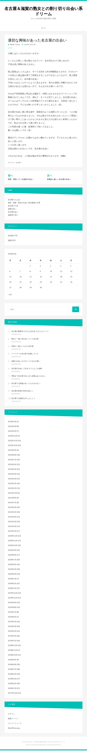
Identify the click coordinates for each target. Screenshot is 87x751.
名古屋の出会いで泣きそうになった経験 (26, 369)
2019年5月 (12, 622)
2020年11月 (12, 541)
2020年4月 (12, 575)
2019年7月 (12, 613)
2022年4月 (12, 475)
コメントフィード (15, 724)
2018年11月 (12, 651)
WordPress (57, 745)
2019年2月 (12, 636)
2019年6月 (12, 617)
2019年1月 (12, 641)
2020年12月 (12, 536)
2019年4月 (12, 627)
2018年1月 (12, 689)
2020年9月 (12, 551)
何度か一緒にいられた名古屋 (22, 347)
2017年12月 (12, 694)
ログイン (11, 714)
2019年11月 (12, 598)
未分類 (18, 162)
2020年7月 (12, 560)
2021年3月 (12, 522)
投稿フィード (13, 719)
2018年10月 (12, 656)
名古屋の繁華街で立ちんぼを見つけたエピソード (30, 332)
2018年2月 (12, 684)
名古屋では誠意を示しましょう (23, 399)
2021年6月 (12, 508)
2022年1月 (12, 489)
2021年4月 (12, 517)
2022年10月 (12, 446)
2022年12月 (12, 436)
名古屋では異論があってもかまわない (25, 384)
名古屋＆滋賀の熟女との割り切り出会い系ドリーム (43, 11)
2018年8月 (12, 665)
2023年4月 (12, 427)
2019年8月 (12, 608)
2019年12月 (12, 594)
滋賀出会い (12, 209)
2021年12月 (12, 494)
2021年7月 (12, 503)
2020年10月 (12, 546)
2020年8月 (12, 555)
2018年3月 (12, 679)
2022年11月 (12, 441)
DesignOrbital (42, 745)
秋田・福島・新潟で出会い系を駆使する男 (24, 203)
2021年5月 (12, 513)
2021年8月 (12, 498)
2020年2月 (12, 584)
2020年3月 (12, 579)
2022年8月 (12, 455)
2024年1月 (12, 422)
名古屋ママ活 (13, 206)
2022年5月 (12, 470)
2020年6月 (12, 565)
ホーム (43, 28)
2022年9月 (12, 451)
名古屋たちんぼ (14, 200)
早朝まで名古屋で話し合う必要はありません (28, 377)
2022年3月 (12, 479)
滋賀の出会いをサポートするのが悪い (25, 362)
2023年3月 (12, 432)
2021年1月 (12, 532)
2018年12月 (12, 646)
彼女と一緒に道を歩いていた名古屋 (25, 339)
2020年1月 (12, 589)
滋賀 (9, 240)
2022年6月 (12, 465)
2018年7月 (12, 670)
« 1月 (10, 295)
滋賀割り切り (13, 215)
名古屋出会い (13, 212)
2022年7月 (12, 460)
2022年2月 (12, 484)
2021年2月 (12, 527)
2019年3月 (12, 632)
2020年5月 (12, 570)
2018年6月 (12, 675)
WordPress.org (14, 729)
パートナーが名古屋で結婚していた (25, 354)
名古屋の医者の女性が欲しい (22, 391)
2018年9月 (12, 660)
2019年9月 (12, 603)
